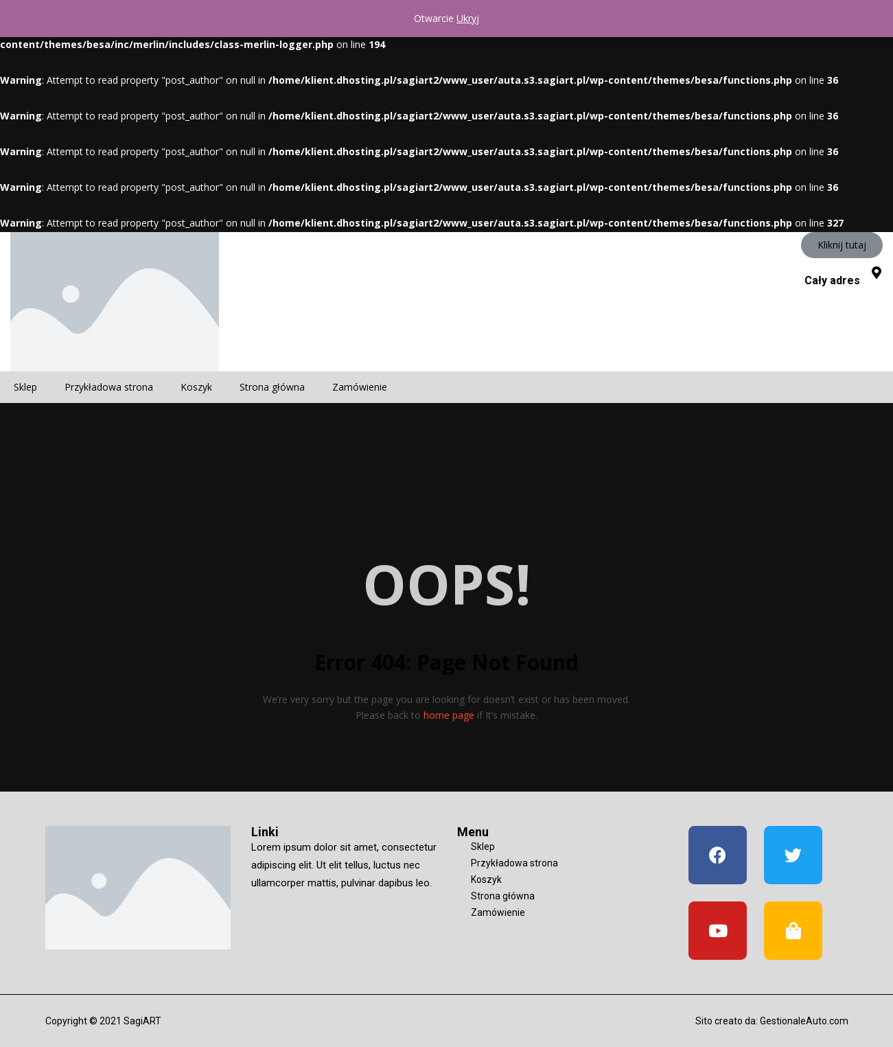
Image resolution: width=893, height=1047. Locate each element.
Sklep (25, 386)
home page (449, 715)
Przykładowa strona (109, 386)
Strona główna (272, 386)
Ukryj (467, 18)
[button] (842, 245)
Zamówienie (359, 386)
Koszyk (196, 386)
